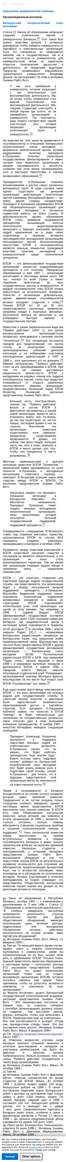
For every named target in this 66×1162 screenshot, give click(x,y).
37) (4, 1072)
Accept (10, 1156)
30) (4, 898)
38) (4, 1075)
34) (4, 1034)
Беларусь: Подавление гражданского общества (37, 1034)
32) (4, 946)
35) (4, 1040)
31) (4, 939)
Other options (31, 1156)
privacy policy (35, 1147)
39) (4, 1125)
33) (4, 993)
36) (4, 1065)
